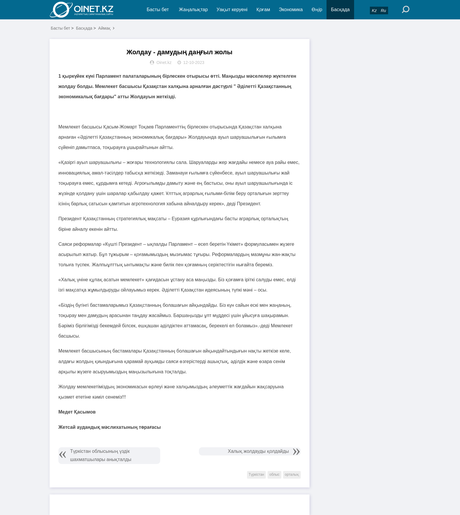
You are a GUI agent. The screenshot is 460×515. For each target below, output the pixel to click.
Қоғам (263, 9)
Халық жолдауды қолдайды (258, 451)
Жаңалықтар (193, 9)
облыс (274, 474)
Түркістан (256, 474)
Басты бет (158, 9)
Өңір (317, 9)
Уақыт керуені (232, 9)
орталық (292, 474)
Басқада (340, 9)
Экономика (291, 9)
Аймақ (104, 28)
